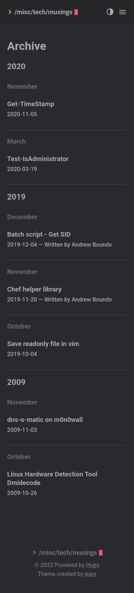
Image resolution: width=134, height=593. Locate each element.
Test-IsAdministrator (38, 159)
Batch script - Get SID (39, 234)
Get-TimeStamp (30, 104)
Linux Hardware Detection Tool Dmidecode (52, 478)
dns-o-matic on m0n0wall (45, 419)
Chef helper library (34, 289)
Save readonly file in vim (43, 343)
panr (90, 574)
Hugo (93, 565)
